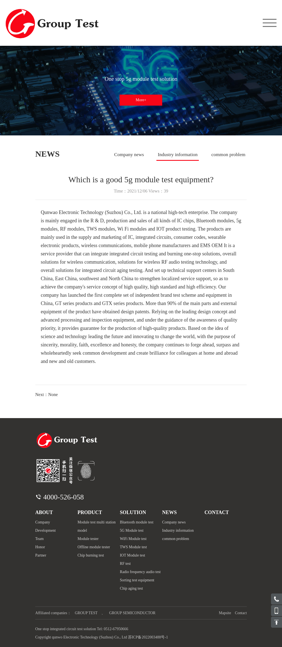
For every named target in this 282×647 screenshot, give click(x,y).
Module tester (88, 539)
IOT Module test (132, 555)
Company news (124, 154)
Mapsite (224, 613)
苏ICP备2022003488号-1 (148, 637)
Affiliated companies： (53, 613)
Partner (40, 555)
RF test (125, 564)
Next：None (46, 394)
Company (42, 522)
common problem (227, 154)
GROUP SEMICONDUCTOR (133, 613)
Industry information (174, 154)
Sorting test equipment (137, 580)
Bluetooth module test (137, 522)
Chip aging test (131, 588)
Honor (40, 547)
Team (39, 539)
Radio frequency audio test (140, 572)
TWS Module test (133, 547)
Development (45, 530)
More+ (141, 100)
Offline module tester (94, 547)
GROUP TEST (87, 613)
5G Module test (132, 530)
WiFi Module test (133, 539)
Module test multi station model (97, 526)
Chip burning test (91, 555)
